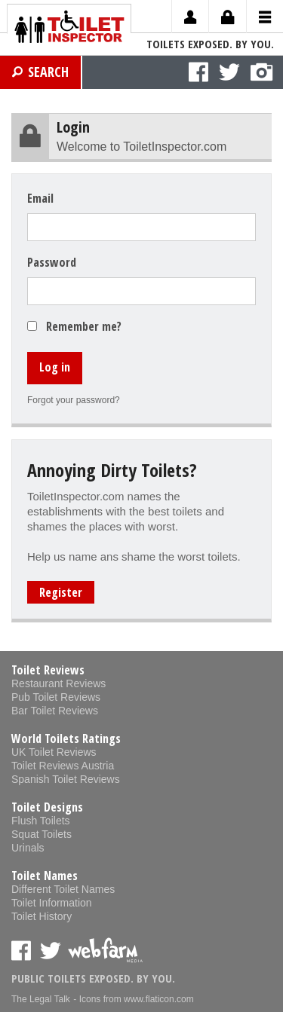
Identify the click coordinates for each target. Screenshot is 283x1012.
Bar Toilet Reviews (54, 711)
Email (40, 198)
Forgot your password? (73, 400)
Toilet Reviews (48, 670)
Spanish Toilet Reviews (65, 779)
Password (51, 262)
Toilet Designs (47, 807)
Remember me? (84, 326)
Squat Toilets (41, 834)
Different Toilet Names (63, 889)
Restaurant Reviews (58, 683)
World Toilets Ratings (66, 738)
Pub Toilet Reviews (55, 697)
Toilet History (41, 916)
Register (60, 592)
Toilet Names (44, 875)
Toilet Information (51, 903)
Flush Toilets (40, 821)
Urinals (28, 848)
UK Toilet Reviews (54, 752)
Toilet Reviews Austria (62, 766)
